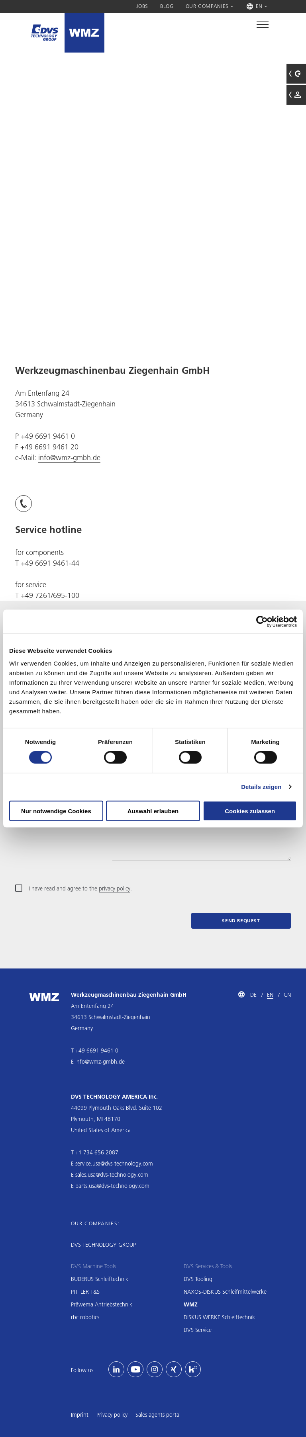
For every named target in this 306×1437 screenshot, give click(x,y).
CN (287, 994)
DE (253, 994)
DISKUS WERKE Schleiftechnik (219, 1317)
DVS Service (198, 1330)
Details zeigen (261, 786)
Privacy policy (112, 1414)
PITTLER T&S (85, 1291)
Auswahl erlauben (153, 810)
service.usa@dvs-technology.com (114, 1163)
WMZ (191, 1304)
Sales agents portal (157, 1414)
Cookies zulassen (250, 810)
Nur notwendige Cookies (56, 810)
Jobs (142, 6)
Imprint (79, 1414)
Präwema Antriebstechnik (101, 1304)
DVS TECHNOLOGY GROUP (103, 1244)
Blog (167, 6)
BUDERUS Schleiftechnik (99, 1279)
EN (270, 994)
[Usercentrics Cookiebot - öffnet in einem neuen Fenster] (262, 622)
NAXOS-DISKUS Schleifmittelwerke (225, 1291)
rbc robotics (85, 1317)
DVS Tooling (198, 1279)
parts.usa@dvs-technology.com (112, 1185)
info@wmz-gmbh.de (69, 457)
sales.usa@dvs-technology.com (111, 1174)
